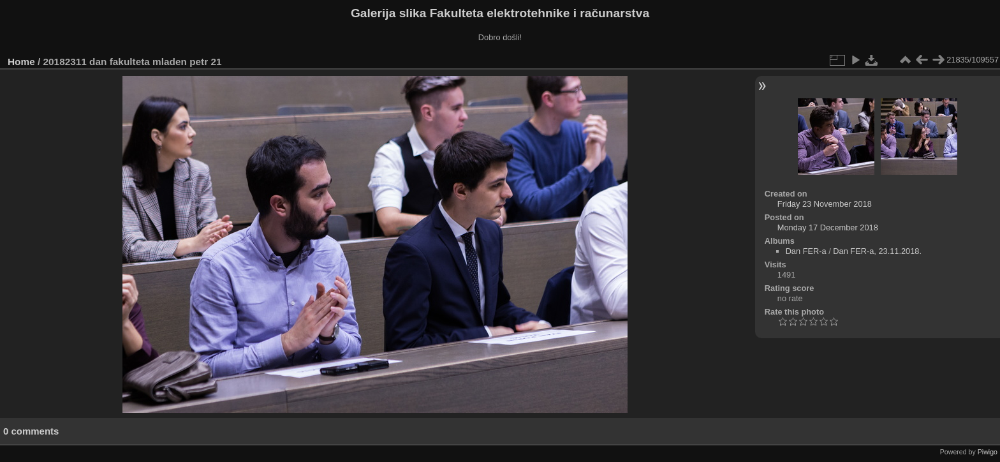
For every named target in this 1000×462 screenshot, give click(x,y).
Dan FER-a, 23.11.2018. (877, 251)
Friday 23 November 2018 (824, 204)
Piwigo (987, 452)
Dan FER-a (806, 251)
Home (21, 61)
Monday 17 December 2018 (827, 227)
